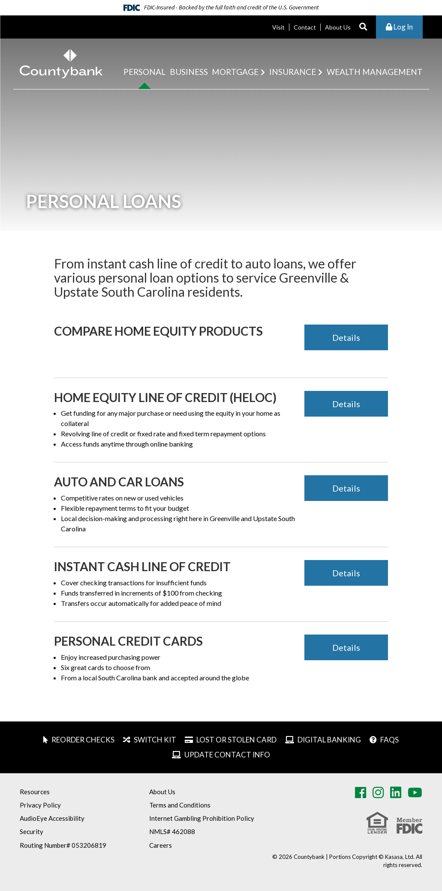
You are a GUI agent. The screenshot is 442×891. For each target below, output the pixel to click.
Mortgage (235, 72)
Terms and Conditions (179, 805)
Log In (399, 26)
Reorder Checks (82, 739)
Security (31, 831)
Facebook (360, 792)
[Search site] (363, 27)
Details (346, 337)
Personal (144, 72)
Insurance (292, 72)
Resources (35, 792)
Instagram (378, 792)
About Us (338, 27)
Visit (278, 27)
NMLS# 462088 (172, 831)
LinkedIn (395, 792)
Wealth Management (375, 72)
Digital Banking (329, 739)
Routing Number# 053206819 (63, 845)
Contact (305, 27)
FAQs (389, 739)
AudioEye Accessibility (52, 818)
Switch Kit (155, 739)
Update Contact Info (227, 754)
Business (189, 72)
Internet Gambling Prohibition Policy (201, 818)
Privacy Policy (40, 805)
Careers (160, 845)
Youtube (415, 792)
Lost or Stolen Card (236, 739)
